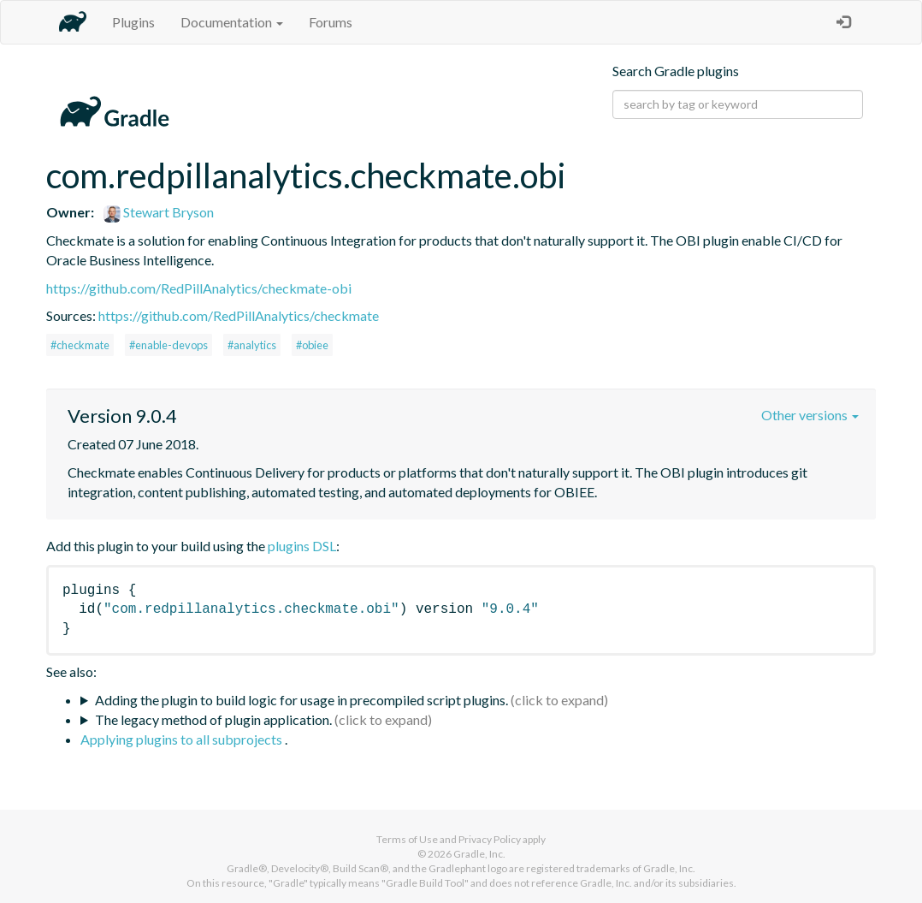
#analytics (252, 345)
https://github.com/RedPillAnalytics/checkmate (238, 315)
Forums (330, 22)
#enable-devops (168, 345)
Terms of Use (407, 839)
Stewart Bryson (158, 212)
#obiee (312, 345)
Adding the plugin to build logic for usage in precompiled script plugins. (301, 700)
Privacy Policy (489, 839)
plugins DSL (302, 546)
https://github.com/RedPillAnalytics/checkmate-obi (199, 288)
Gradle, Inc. (479, 853)
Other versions (810, 415)
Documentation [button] (231, 22)
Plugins (133, 22)
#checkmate (79, 345)
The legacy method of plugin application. (213, 719)
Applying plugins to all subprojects (182, 739)
